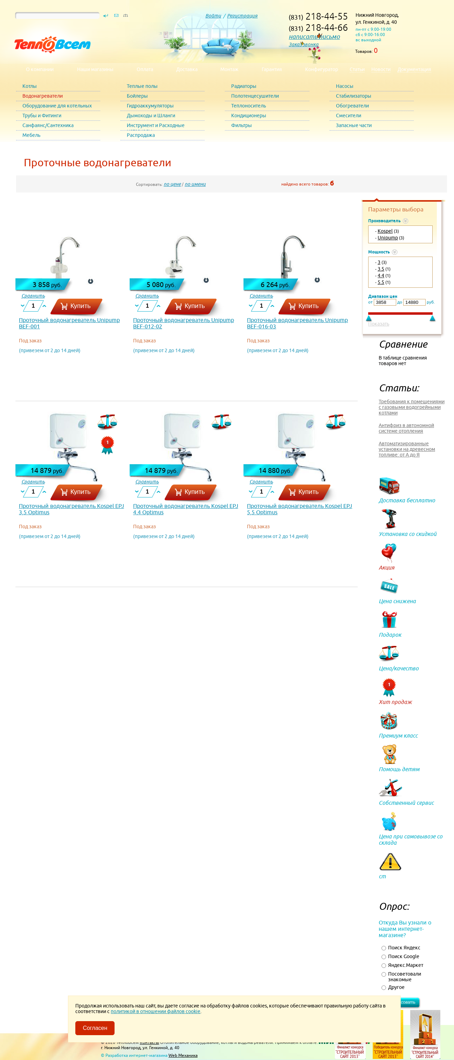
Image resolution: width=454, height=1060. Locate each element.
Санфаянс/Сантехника (48, 125)
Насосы (344, 86)
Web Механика (183, 1055)
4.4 (381, 275)
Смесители (348, 115)
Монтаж (229, 69)
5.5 (381, 282)
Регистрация (242, 16)
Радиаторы (243, 86)
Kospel (385, 231)
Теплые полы (142, 86)
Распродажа (141, 135)
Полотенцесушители (255, 96)
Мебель (31, 135)
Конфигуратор (321, 69)
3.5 (381, 269)
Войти (213, 16)
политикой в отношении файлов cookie (155, 1011)
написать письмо (314, 36)
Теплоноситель (248, 106)
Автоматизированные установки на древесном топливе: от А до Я (407, 449)
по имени (195, 184)
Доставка (187, 69)
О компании (40, 69)
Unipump (388, 237)
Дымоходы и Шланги (151, 115)
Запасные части (354, 125)
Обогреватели (352, 106)
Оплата (145, 69)
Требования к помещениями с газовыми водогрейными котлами (412, 407)
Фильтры (241, 125)
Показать (378, 324)
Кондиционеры (248, 115)
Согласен (95, 1028)
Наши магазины (95, 69)
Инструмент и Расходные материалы (156, 127)
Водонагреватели (42, 96)
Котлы (29, 86)
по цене (172, 184)
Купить (80, 305)
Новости (381, 69)
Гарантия (272, 69)
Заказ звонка (303, 44)
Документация (414, 69)
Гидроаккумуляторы (150, 106)
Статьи (357, 69)
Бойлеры (137, 96)
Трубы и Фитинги (41, 115)
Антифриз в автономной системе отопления (406, 428)
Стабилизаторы (353, 96)
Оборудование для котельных (57, 106)
